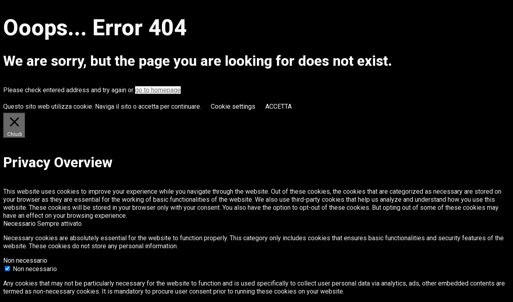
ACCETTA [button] (278, 106)
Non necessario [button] (25, 260)
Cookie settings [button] (233, 106)
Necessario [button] (20, 223)
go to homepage (158, 90)
